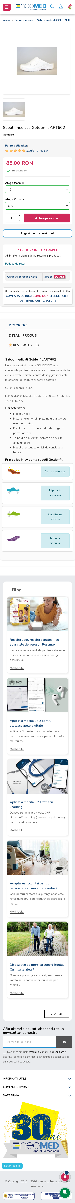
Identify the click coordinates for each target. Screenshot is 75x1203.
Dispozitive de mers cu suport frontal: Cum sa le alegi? (37, 967)
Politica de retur (15, 264)
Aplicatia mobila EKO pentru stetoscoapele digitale (30, 723)
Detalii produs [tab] (23, 335)
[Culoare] (37, 206)
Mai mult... (17, 668)
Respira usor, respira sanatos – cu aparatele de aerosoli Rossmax (34, 642)
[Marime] (37, 189)
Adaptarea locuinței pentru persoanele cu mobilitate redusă (33, 885)
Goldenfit (8, 134)
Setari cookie (12, 1166)
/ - (37, 151)
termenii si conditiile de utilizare (46, 1052)
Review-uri (24, 345)
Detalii (59, 276)
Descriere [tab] (18, 325)
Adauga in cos (47, 218)
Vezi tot (57, 1014)
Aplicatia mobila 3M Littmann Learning (31, 804)
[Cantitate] (11, 218)
